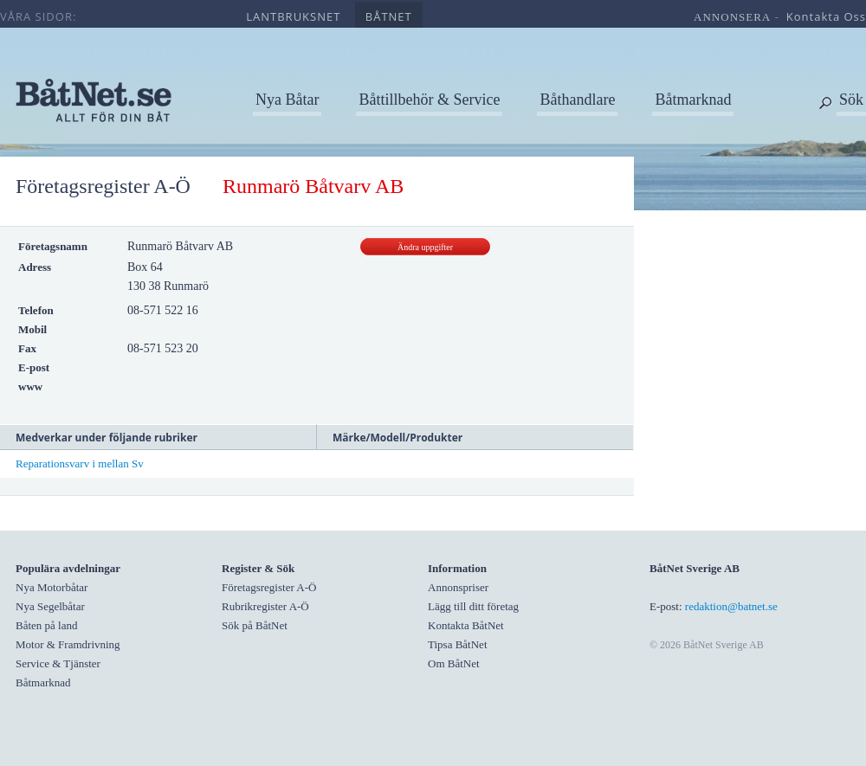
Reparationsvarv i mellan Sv (80, 463)
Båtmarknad (693, 99)
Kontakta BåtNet (466, 625)
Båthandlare (577, 99)
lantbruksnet (293, 16)
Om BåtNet (454, 663)
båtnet (388, 16)
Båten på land (46, 625)
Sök (851, 99)
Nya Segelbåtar (50, 606)
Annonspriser (458, 587)
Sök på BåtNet (255, 625)
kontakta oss (826, 16)
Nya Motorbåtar (51, 587)
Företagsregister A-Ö (103, 186)
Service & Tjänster (58, 663)
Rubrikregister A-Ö (265, 606)
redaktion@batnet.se (731, 606)
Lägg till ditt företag (473, 606)
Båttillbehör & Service (429, 99)
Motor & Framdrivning (68, 644)
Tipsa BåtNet (458, 644)
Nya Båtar (287, 99)
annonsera (732, 16)
